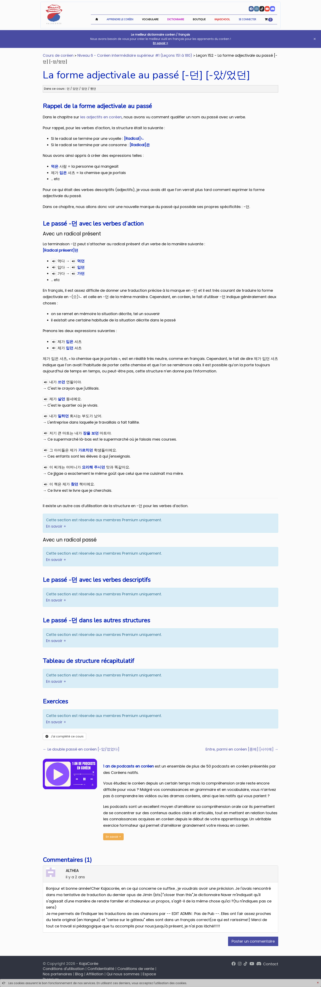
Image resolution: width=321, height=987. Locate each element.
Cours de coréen (58, 55)
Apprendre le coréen (120, 19)
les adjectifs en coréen (101, 117)
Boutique (199, 19)
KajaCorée (88, 963)
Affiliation (94, 974)
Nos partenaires (57, 974)
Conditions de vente (135, 968)
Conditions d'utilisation (63, 968)
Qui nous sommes (123, 974)
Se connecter (247, 19)
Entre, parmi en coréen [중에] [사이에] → (242, 749)
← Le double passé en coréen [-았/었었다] (81, 749)
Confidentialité (100, 968)
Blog (79, 974)
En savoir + (160, 43)
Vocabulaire (150, 19)
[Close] (318, 983)
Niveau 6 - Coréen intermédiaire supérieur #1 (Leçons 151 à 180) (134, 55)
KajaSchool (222, 19)
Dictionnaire (175, 19)
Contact (270, 964)
